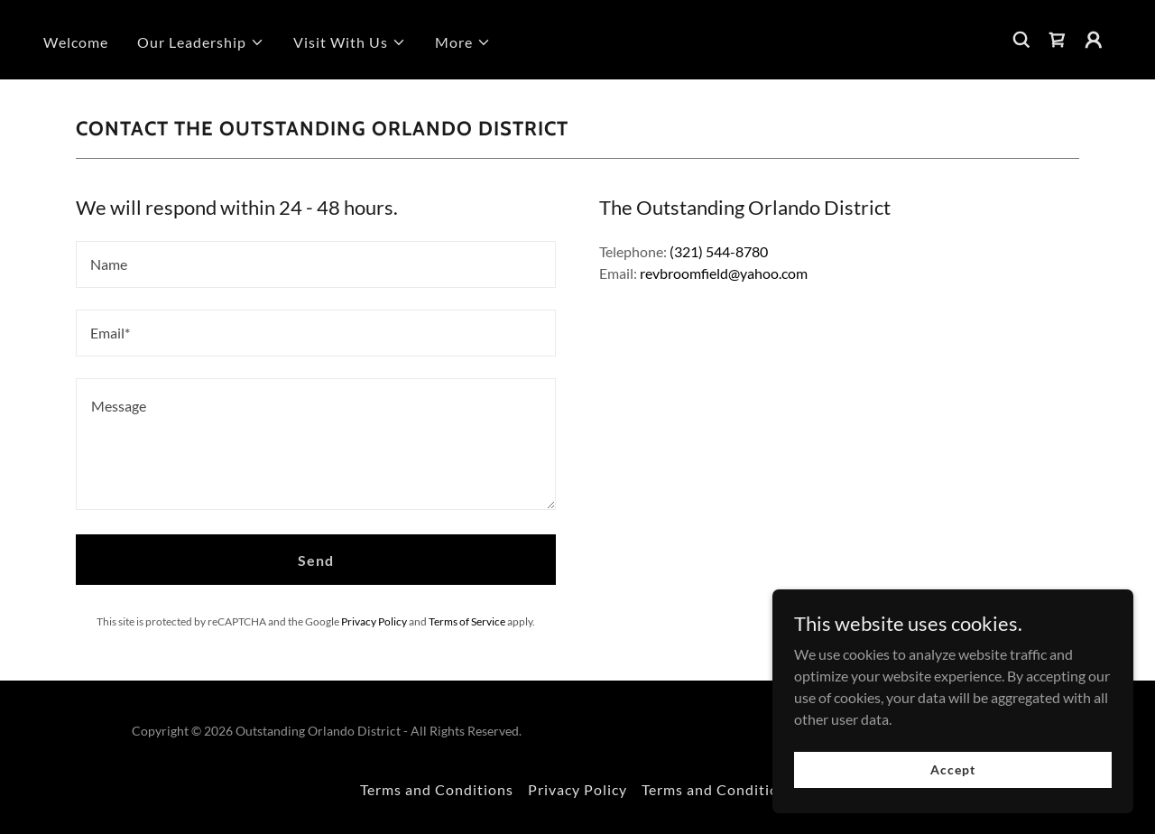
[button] (200, 42)
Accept (952, 769)
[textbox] (316, 264)
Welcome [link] (75, 42)
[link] (1058, 40)
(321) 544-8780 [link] (719, 251)
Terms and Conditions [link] (436, 789)
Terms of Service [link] (467, 621)
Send (316, 560)
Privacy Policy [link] (374, 621)
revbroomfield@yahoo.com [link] (724, 273)
